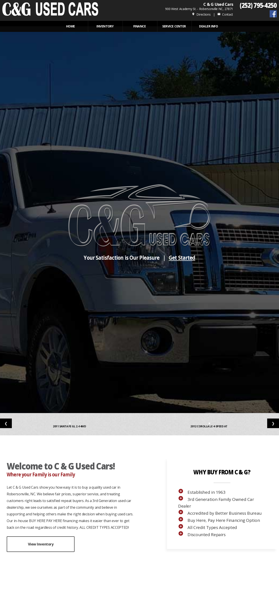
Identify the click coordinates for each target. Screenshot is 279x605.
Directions (201, 14)
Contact (225, 14)
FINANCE (139, 26)
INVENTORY (104, 26)
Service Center (174, 26)
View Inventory (40, 544)
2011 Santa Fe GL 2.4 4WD (70, 426)
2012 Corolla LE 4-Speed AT (209, 426)
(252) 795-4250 (258, 5)
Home (70, 26)
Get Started (182, 257)
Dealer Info (208, 26)
